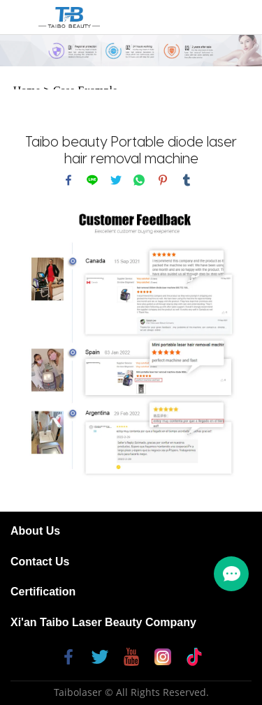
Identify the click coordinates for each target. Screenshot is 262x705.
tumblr (187, 180)
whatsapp (139, 180)
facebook (68, 180)
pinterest (163, 180)
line (92, 180)
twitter (116, 180)
